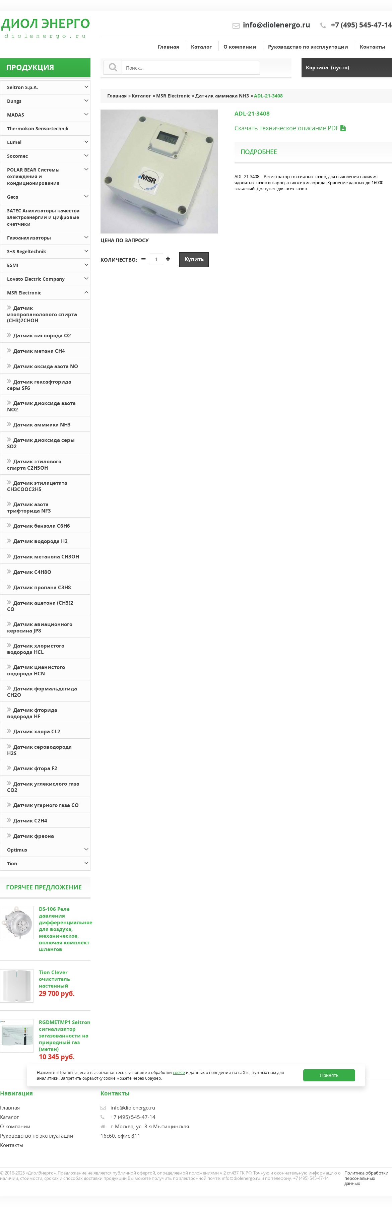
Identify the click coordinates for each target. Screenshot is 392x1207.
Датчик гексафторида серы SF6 (39, 384)
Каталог (201, 46)
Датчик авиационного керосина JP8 (39, 626)
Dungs (48, 100)
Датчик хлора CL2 (33, 731)
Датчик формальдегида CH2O (42, 691)
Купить (194, 259)
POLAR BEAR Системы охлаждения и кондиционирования (48, 175)
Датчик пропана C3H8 (39, 587)
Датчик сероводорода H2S (39, 749)
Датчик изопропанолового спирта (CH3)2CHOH (42, 313)
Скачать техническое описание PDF (290, 128)
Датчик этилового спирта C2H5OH (34, 464)
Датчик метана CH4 (36, 350)
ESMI (48, 264)
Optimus (48, 849)
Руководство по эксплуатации (308, 46)
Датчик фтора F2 (32, 767)
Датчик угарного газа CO (43, 804)
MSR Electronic (48, 291)
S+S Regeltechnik (48, 250)
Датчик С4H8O (29, 571)
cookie (179, 1072)
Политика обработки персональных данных (366, 1178)
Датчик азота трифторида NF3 (29, 506)
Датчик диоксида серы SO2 (41, 442)
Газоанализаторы (48, 236)
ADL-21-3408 (269, 96)
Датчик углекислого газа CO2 (43, 786)
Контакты (372, 46)
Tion (48, 862)
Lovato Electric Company (48, 278)
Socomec (48, 155)
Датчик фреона (30, 835)
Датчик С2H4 (27, 820)
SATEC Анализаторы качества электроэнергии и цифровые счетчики (43, 217)
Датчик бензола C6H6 (38, 525)
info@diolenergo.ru (276, 25)
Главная (168, 46)
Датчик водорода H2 (37, 540)
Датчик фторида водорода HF (32, 712)
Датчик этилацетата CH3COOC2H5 (37, 485)
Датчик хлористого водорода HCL (35, 648)
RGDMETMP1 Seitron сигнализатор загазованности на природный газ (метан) (64, 1036)
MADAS (48, 114)
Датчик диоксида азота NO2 (41, 405)
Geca (48, 196)
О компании (239, 46)
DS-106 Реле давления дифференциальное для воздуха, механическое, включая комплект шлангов (65, 929)
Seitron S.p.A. (48, 86)
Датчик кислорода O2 (39, 335)
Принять (329, 1075)
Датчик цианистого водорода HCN (36, 669)
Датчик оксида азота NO (42, 365)
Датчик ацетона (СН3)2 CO (40, 605)
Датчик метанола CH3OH (43, 556)
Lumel (48, 141)
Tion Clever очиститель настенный (54, 979)
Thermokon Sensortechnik (38, 128)
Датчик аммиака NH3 (39, 424)
